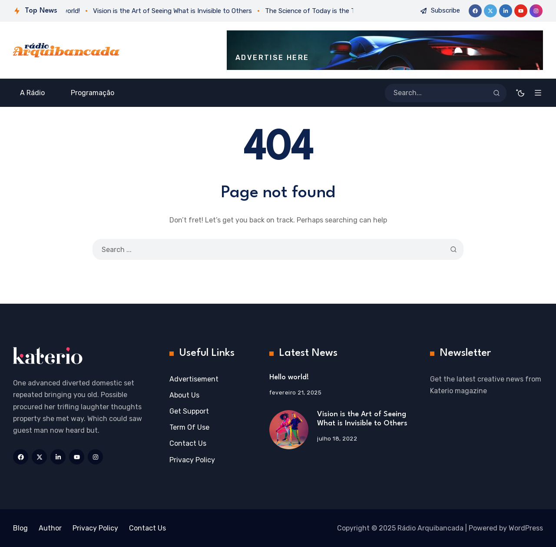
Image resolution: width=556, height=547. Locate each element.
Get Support (189, 411)
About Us (184, 395)
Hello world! (289, 377)
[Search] (496, 93)
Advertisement (193, 379)
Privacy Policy (192, 460)
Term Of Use (189, 427)
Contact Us (187, 443)
